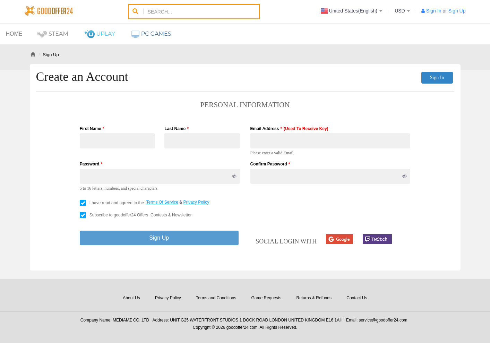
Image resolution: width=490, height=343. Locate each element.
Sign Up (457, 11)
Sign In (433, 11)
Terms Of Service (162, 202)
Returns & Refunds (314, 297)
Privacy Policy (196, 202)
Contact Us (356, 297)
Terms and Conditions (216, 297)
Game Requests (266, 297)
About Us (131, 297)
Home (14, 34)
